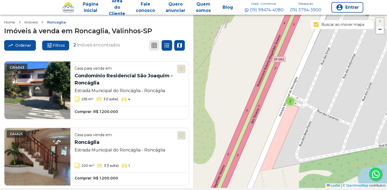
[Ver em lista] (167, 45)
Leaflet (333, 185)
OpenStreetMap (357, 185)
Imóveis (31, 22)
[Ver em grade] (154, 45)
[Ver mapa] (179, 45)
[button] (290, 101)
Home (9, 22)
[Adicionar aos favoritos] (181, 69)
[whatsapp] (375, 174)
